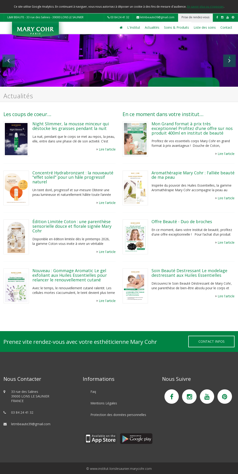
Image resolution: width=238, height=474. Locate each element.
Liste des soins (205, 27)
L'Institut (133, 27)
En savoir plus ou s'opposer (205, 7)
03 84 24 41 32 (118, 17)
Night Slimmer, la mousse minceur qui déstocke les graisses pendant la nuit (70, 126)
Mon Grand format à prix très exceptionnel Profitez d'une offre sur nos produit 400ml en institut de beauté (192, 128)
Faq (93, 391)
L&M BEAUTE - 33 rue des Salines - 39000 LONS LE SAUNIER (45, 17)
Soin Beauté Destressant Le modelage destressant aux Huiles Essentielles (189, 273)
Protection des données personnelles (118, 414)
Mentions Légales (103, 403)
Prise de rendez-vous (195, 17)
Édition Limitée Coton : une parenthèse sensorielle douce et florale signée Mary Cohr (71, 226)
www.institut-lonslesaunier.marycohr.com (121, 468)
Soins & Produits (176, 27)
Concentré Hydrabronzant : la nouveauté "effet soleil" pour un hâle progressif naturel (72, 177)
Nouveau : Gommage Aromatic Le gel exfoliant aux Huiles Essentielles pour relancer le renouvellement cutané (69, 275)
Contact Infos (211, 341)
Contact (226, 27)
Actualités (152, 27)
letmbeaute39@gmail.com (155, 17)
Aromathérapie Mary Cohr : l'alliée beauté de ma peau (193, 175)
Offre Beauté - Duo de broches (181, 221)
